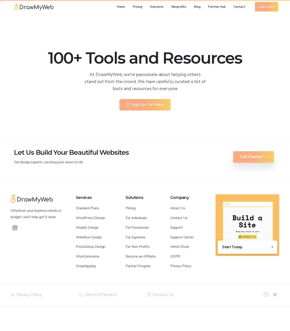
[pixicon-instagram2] (266, 296)
